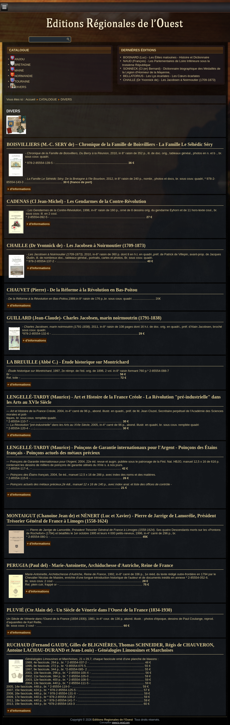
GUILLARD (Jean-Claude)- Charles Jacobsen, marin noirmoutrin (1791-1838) (84, 317)
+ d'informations (19, 189)
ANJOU (17, 59)
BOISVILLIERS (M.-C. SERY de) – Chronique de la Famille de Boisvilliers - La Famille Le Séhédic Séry (110, 144)
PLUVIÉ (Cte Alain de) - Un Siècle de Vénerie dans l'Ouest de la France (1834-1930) (89, 609)
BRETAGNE (20, 64)
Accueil (30, 99)
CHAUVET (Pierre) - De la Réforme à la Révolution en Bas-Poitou (72, 289)
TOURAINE (20, 81)
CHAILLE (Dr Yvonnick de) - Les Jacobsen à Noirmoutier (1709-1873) (76, 245)
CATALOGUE (48, 99)
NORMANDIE (21, 76)
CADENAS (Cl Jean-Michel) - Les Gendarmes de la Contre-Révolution (76, 201)
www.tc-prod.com (121, 722)
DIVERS (18, 87)
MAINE (17, 70)
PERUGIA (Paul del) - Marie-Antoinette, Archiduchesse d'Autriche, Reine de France (90, 565)
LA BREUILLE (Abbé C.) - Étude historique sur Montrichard (68, 361)
